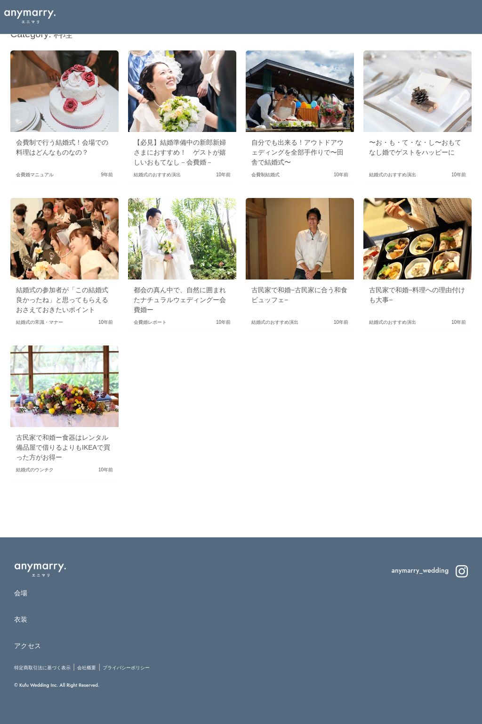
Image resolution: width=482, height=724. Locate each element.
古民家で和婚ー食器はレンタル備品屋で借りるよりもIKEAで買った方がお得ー (63, 447)
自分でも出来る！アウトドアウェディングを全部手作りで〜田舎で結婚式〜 (297, 152)
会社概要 (86, 667)
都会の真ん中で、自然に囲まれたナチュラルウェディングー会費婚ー (180, 299)
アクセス (27, 646)
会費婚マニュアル (35, 174)
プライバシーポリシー (126, 667)
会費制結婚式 (265, 174)
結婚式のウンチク (35, 469)
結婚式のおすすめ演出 (157, 174)
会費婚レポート (150, 322)
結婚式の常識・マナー (39, 322)
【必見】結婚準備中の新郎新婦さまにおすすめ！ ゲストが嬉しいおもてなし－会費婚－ (180, 152)
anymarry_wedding (430, 570)
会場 (21, 593)
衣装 (21, 619)
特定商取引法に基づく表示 (42, 667)
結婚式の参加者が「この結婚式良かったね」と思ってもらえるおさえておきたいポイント (62, 299)
